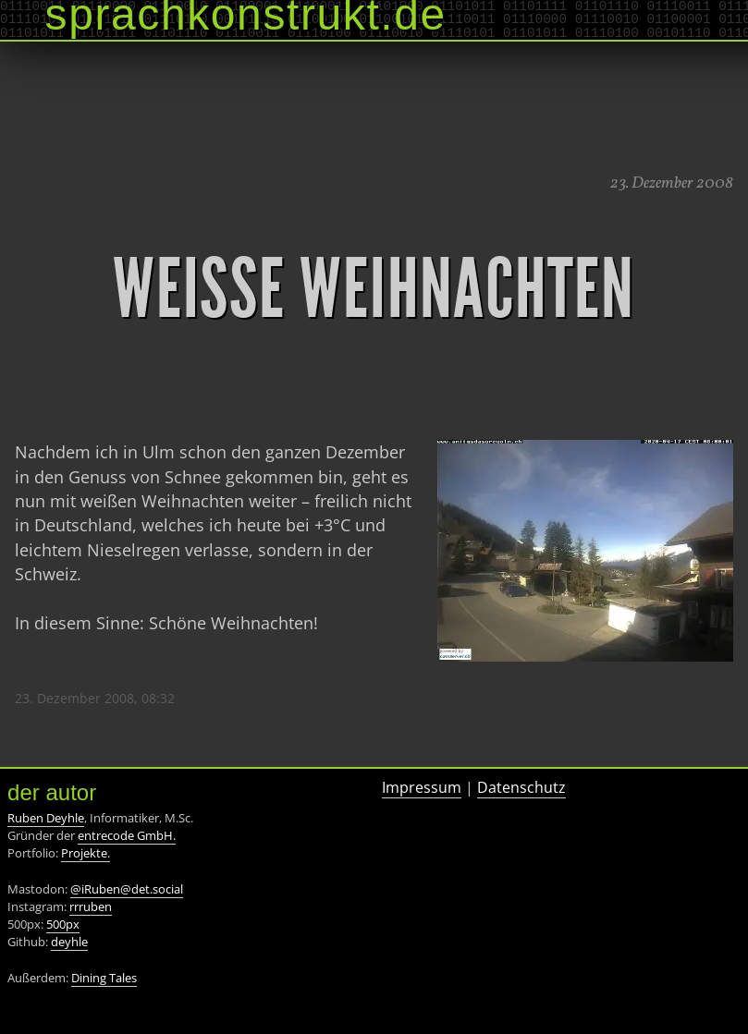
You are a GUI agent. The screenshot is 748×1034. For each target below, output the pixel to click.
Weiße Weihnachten (374, 289)
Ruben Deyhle (45, 817)
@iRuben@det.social (126, 889)
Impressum (421, 787)
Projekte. (85, 853)
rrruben (90, 906)
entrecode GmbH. (127, 835)
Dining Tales (104, 977)
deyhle (69, 941)
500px (63, 924)
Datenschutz (521, 787)
